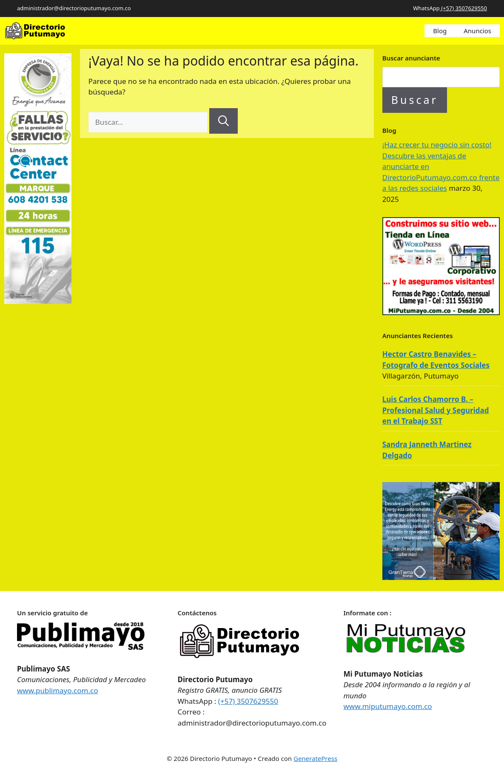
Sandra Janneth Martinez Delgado (427, 449)
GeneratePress (315, 758)
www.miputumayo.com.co (388, 706)
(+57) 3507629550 (463, 8)
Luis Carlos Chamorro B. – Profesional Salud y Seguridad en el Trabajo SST (435, 410)
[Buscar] (223, 121)
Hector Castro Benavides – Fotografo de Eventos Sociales (436, 359)
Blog (440, 30)
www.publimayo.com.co (57, 690)
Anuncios (477, 30)
